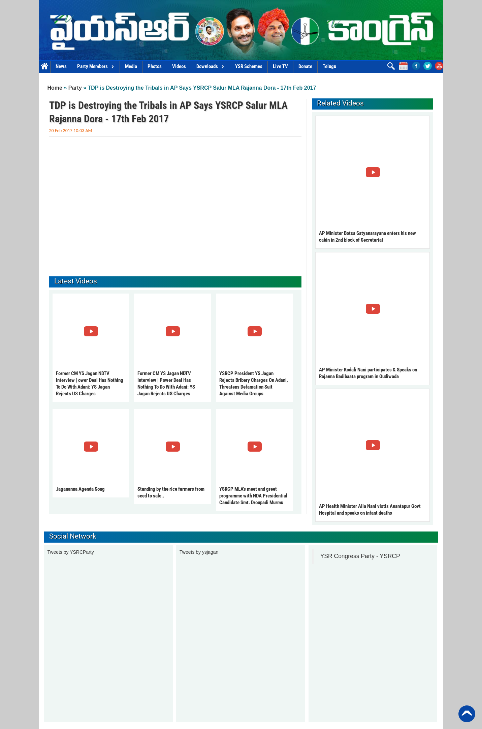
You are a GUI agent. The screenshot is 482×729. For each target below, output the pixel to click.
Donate (305, 66)
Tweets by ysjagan (199, 552)
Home (44, 66)
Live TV (280, 66)
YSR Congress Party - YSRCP (360, 556)
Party (75, 88)
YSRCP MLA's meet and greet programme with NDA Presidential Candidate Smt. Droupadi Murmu (253, 496)
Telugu (329, 66)
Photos (155, 66)
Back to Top (466, 713)
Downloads (210, 66)
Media (131, 66)
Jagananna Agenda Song (80, 489)
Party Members (96, 66)
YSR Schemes (248, 66)
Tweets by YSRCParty (70, 552)
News (61, 66)
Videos (179, 66)
